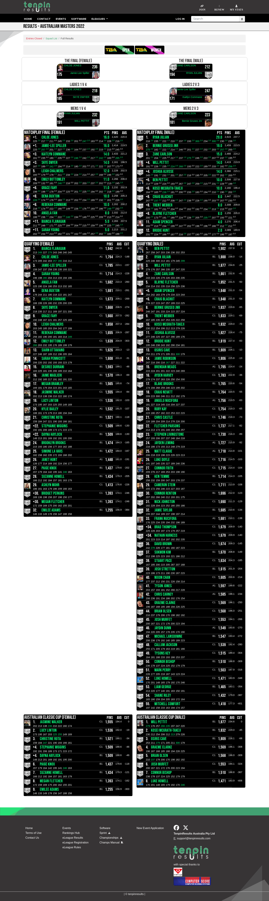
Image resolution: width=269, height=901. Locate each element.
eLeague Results (72, 837)
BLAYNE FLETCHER (164, 213)
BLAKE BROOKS (164, 383)
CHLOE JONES (72, 65)
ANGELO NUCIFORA (166, 400)
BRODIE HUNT (161, 230)
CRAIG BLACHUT (163, 196)
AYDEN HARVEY (163, 375)
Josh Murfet (163, 619)
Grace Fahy (49, 187)
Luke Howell (163, 678)
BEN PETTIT (160, 179)
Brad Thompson (165, 527)
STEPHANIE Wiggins (55, 426)
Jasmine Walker (53, 392)
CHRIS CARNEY (163, 594)
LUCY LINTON (50, 400)
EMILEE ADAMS (51, 510)
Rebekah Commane (54, 204)
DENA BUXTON (51, 196)
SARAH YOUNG (50, 229)
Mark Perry (162, 670)
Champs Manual (111, 842)
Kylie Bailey (50, 409)
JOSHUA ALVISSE (163, 171)
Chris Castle (163, 417)
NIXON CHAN (162, 577)
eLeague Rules (71, 847)
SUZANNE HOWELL (53, 476)
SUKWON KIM (162, 552)
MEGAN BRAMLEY (52, 383)
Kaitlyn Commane (192, 97)
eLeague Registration (75, 842)
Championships (111, 837)
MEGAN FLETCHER (53, 501)
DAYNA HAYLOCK (52, 434)
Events (61, 18)
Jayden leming (164, 442)
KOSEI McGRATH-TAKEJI (168, 188)
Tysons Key (162, 653)
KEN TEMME (161, 476)
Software (78, 18)
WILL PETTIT (81, 121)
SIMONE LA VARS (52, 451)
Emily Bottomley (53, 179)
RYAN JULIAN (194, 73)
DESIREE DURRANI (53, 366)
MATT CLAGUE (163, 451)
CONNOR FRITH (163, 468)
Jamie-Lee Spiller (79, 73)
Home (28, 18)
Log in (180, 18)
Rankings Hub (71, 832)
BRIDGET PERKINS (53, 493)
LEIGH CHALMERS (52, 170)
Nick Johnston (164, 501)
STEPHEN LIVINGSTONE (169, 434)
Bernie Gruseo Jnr (192, 121)
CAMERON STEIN (164, 484)
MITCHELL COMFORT (167, 703)
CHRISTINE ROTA (52, 417)
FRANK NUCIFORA (165, 518)
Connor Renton (165, 493)
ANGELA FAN (49, 213)
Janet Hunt (49, 459)
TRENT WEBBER (162, 205)
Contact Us (32, 837)
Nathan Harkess (165, 535)
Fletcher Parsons (167, 426)
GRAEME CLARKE (165, 602)
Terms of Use (33, 832)
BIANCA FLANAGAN (54, 221)
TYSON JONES (163, 585)
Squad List (51, 38)
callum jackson (165, 644)
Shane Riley (162, 695)
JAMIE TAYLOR (163, 510)
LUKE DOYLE (162, 459)
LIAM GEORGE (162, 686)
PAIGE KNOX (49, 468)
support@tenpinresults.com (193, 838)
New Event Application (150, 828)
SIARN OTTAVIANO (53, 350)
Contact (44, 18)
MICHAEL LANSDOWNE (168, 636)
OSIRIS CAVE (162, 350)
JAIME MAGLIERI (52, 375)
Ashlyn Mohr (50, 484)
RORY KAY (160, 409)
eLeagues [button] (98, 18)
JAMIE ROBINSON (165, 358)
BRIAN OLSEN (162, 611)
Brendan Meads (165, 366)
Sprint (105, 832)
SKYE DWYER (81, 97)
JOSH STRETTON (164, 569)
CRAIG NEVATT (163, 392)
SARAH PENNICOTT (54, 358)
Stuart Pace (163, 560)
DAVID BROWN (163, 543)
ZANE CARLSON (186, 65)
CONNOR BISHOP (164, 661)
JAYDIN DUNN (162, 628)
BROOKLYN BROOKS (54, 442)
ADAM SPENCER (163, 221)
